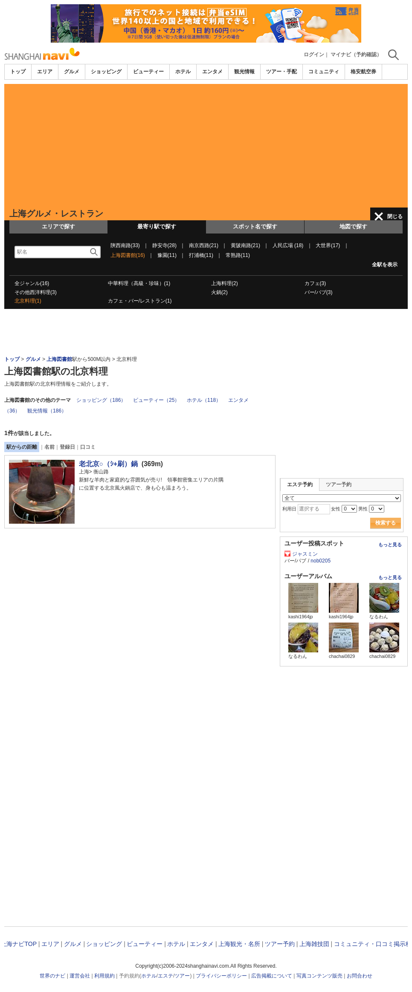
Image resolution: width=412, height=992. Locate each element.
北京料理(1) (28, 301)
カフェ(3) (315, 283)
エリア (44, 72)
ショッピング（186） (101, 400)
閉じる (395, 216)
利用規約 (104, 976)
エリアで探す (58, 226)
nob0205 (320, 561)
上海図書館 (59, 359)
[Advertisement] (206, 143)
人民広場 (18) (288, 245)
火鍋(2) (219, 292)
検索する (385, 523)
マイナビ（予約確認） (356, 55)
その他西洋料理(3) (36, 292)
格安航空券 (363, 72)
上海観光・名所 (239, 943)
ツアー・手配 (281, 72)
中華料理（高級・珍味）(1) (139, 283)
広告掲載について (271, 976)
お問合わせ (359, 976)
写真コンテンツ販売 (319, 976)
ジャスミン (305, 554)
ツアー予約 (338, 484)
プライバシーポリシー (221, 976)
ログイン (314, 55)
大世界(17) (328, 245)
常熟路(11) (238, 255)
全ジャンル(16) (32, 283)
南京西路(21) (203, 245)
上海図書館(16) (127, 255)
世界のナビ (52, 976)
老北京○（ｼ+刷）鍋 (108, 463)
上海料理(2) (224, 283)
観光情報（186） (47, 411)
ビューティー (148, 72)
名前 (49, 447)
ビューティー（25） (156, 400)
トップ (18, 72)
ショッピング (106, 72)
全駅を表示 (384, 265)
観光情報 (244, 72)
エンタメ (212, 72)
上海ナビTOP (18, 943)
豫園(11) (167, 255)
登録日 (67, 447)
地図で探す (353, 226)
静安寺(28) (164, 245)
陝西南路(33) (125, 245)
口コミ (88, 447)
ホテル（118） (204, 400)
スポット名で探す (255, 226)
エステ (165, 976)
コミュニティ (323, 72)
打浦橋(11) (201, 255)
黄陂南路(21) (245, 245)
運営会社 (80, 976)
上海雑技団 (314, 943)
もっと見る (390, 544)
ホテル (183, 72)
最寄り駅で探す (156, 226)
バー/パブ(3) (319, 292)
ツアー (182, 976)
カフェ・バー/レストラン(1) (140, 301)
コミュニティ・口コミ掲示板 (373, 943)
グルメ (71, 72)
